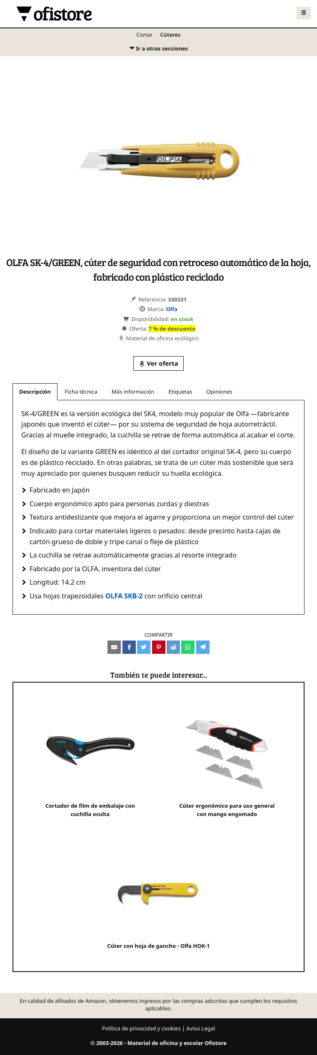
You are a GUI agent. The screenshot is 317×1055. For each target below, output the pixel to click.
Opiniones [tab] (219, 391)
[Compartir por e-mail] (114, 647)
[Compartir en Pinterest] (158, 647)
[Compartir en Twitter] (143, 647)
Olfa (171, 309)
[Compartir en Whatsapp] (188, 647)
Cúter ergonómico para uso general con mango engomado (227, 760)
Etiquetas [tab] (180, 391)
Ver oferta (158, 363)
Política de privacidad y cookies (141, 1028)
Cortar (145, 34)
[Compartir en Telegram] (203, 647)
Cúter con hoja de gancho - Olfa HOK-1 (158, 897)
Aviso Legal (201, 1028)
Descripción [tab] (35, 391)
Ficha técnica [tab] (81, 391)
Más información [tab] (133, 391)
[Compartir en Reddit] (173, 647)
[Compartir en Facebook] (129, 647)
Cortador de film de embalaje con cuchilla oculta (90, 760)
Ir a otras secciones (158, 50)
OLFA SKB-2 (124, 595)
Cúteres (170, 34)
